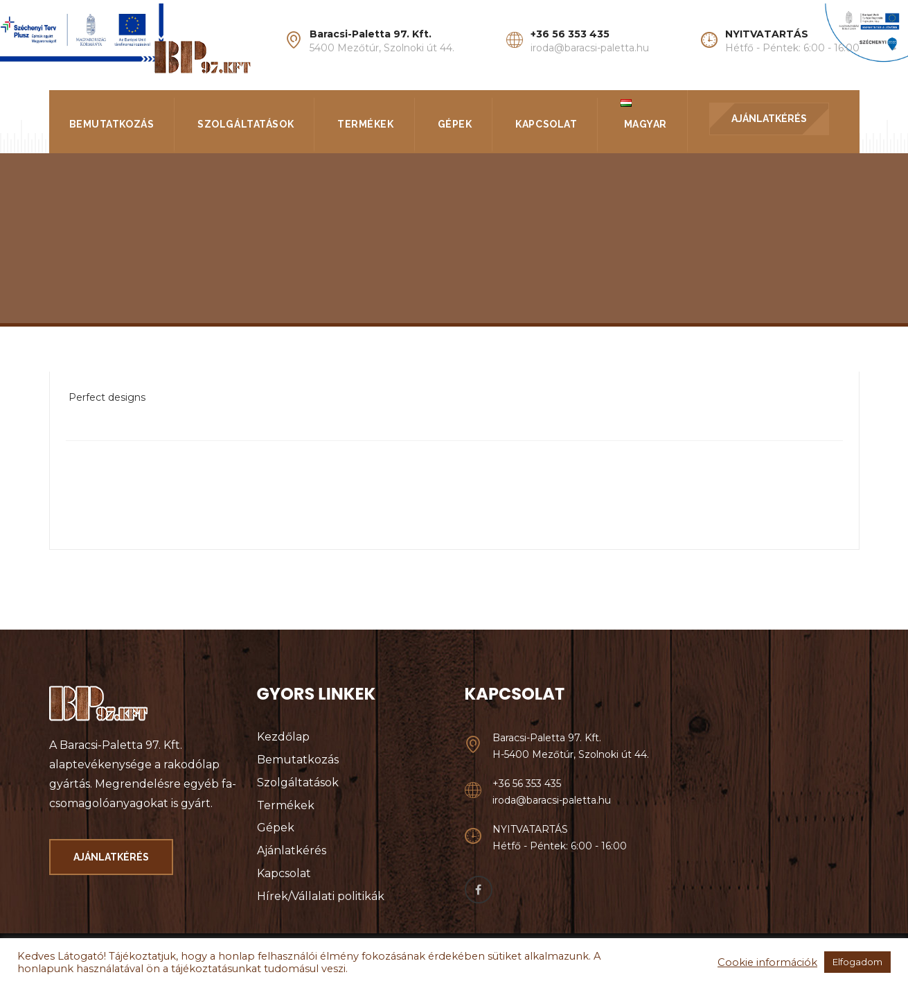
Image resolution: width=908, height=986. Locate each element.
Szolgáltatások (245, 124)
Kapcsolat (546, 124)
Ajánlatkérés (291, 850)
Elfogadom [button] (857, 961)
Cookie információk (767, 962)
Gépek (455, 124)
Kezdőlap (283, 736)
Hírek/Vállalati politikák (320, 896)
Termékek (365, 124)
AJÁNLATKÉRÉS (769, 118)
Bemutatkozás (111, 124)
